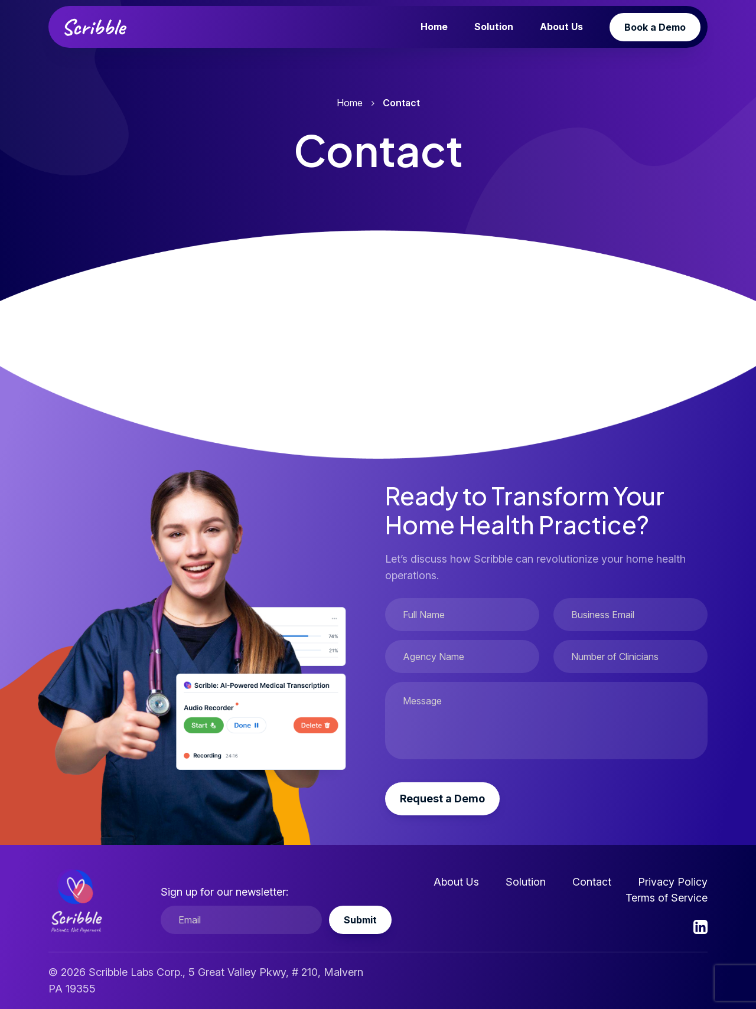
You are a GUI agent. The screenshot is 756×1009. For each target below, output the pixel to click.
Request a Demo (442, 798)
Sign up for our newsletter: (224, 892)
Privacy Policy (673, 882)
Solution (493, 26)
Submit (360, 920)
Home (434, 26)
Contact (591, 882)
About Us (561, 26)
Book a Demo (655, 27)
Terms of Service (666, 898)
